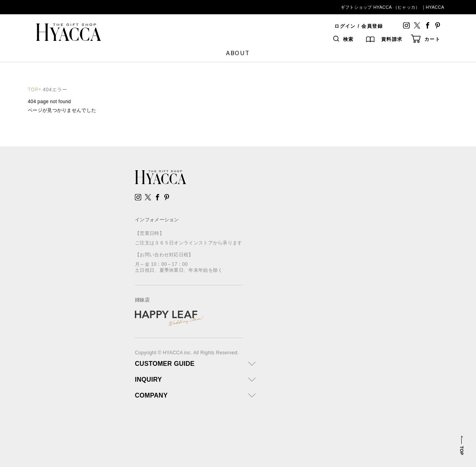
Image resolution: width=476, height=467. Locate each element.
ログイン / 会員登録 (358, 26)
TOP (33, 89)
